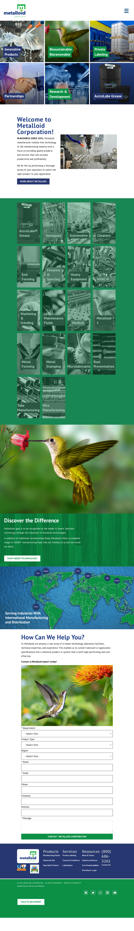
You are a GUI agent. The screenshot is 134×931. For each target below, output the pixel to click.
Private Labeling (69, 855)
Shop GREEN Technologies (20, 556)
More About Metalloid (33, 181)
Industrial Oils (49, 860)
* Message (25, 823)
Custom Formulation (71, 860)
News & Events (88, 855)
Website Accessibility (72, 883)
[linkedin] (107, 892)
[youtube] (115, 892)
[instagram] (100, 892)
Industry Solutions (89, 860)
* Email (23, 777)
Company (24, 800)
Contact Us (106, 865)
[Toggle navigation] (126, 11)
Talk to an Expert (31, 901)
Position (24, 812)
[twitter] (93, 892)
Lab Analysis (68, 865)
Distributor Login (89, 870)
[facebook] (86, 892)
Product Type (27, 742)
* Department (27, 730)
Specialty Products (51, 865)
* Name (23, 765)
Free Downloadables (90, 865)
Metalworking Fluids (51, 855)
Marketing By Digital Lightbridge (30, 886)
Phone (23, 789)
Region (23, 754)
